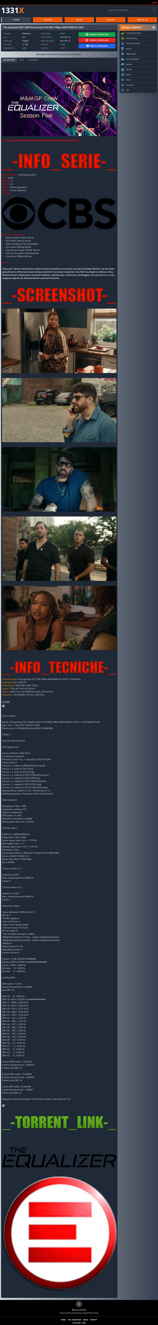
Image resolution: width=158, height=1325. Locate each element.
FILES (21, 60)
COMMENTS (33, 60)
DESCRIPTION (9, 60)
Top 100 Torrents (133, 43)
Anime (128, 48)
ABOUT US (142, 19)
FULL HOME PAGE (74, 1320)
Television (130, 84)
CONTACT (110, 19)
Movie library (131, 38)
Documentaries (132, 59)
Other (128, 79)
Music (128, 74)
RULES (79, 19)
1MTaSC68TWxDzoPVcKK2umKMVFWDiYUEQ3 (79, 1313)
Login (154, 2)
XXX (127, 90)
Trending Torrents (133, 33)
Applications (131, 53)
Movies (129, 69)
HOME (16, 19)
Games (129, 64)
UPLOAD (48, 19)
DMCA (85, 1320)
